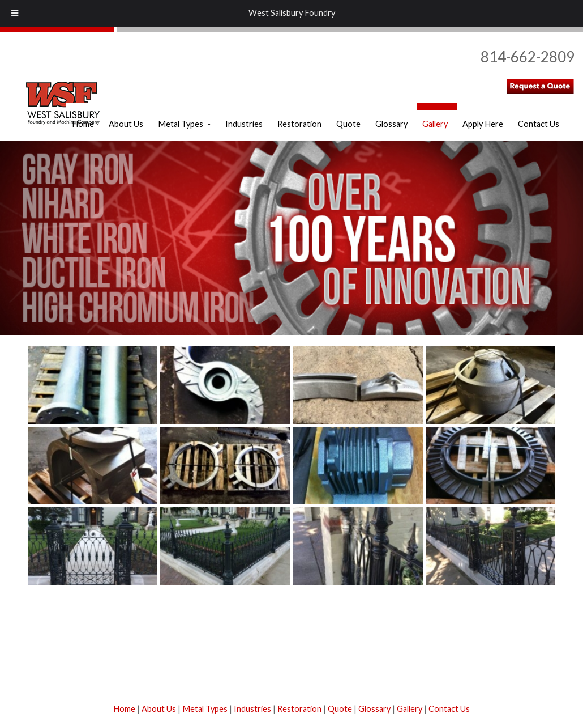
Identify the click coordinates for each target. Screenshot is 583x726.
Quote (340, 709)
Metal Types (205, 709)
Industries (252, 709)
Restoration (299, 709)
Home (124, 709)
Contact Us (449, 709)
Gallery (409, 709)
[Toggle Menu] (14, 13)
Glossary (374, 709)
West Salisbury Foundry (291, 13)
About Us (159, 709)
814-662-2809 (528, 57)
